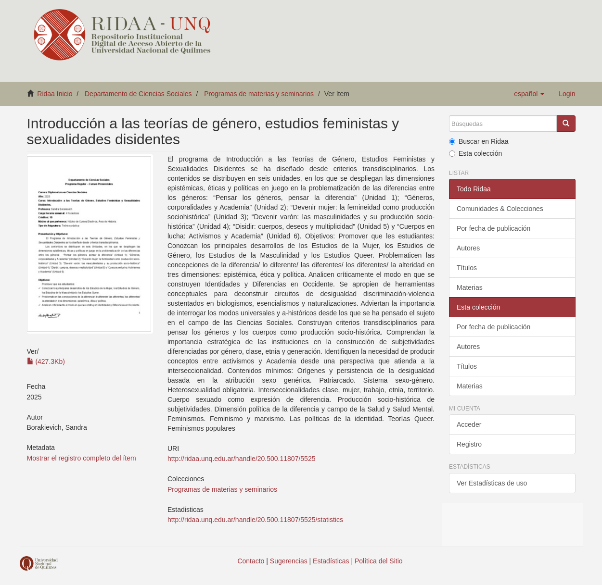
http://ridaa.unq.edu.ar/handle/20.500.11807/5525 (241, 458)
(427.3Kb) (46, 361)
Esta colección (475, 153)
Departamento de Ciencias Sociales (138, 94)
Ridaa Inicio (54, 94)
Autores (468, 248)
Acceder (469, 424)
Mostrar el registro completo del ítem (81, 458)
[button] (529, 94)
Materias (470, 287)
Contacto (250, 561)
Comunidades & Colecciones (500, 208)
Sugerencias (288, 561)
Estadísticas (331, 561)
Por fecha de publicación (493, 228)
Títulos (467, 268)
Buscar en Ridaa (479, 141)
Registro (469, 444)
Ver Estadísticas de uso (492, 483)
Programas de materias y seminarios (259, 94)
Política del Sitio (379, 561)
